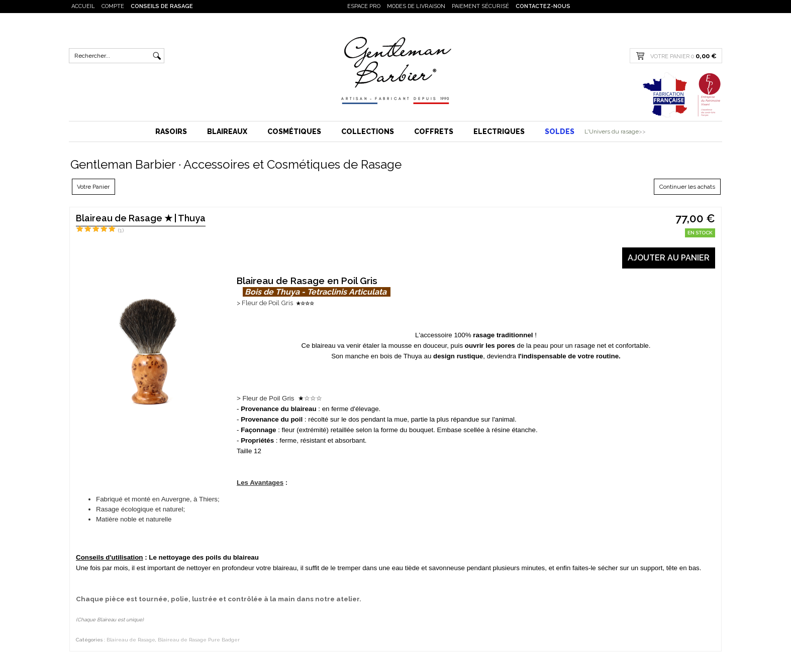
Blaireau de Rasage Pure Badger (199, 639)
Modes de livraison (416, 6)
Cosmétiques (294, 131)
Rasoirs (171, 131)
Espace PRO (363, 6)
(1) (121, 230)
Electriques (499, 131)
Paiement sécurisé (480, 6)
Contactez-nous (543, 6)
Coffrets (433, 131)
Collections (367, 131)
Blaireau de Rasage (131, 639)
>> (642, 131)
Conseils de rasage (162, 6)
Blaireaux (227, 131)
